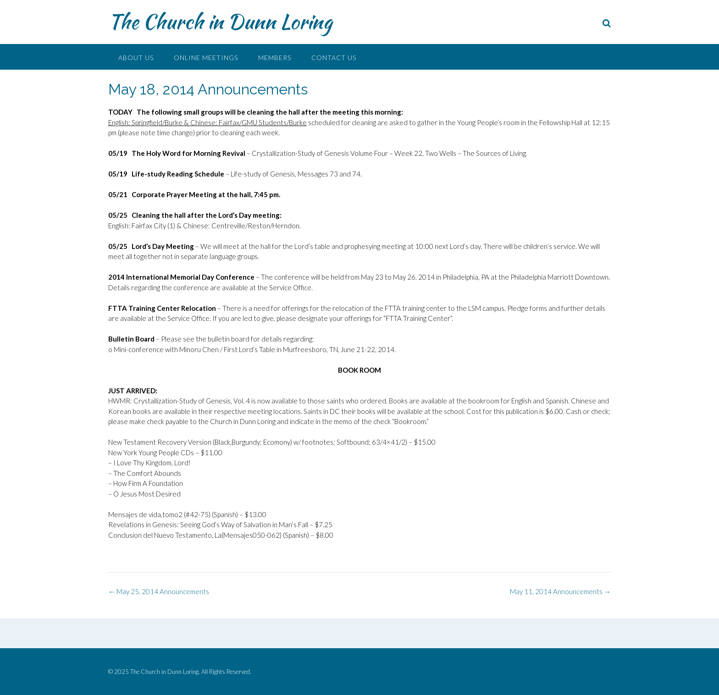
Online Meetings (206, 57)
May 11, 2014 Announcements (560, 591)
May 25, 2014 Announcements (158, 591)
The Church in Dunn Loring (220, 21)
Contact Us (333, 57)
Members (274, 57)
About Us (136, 57)
